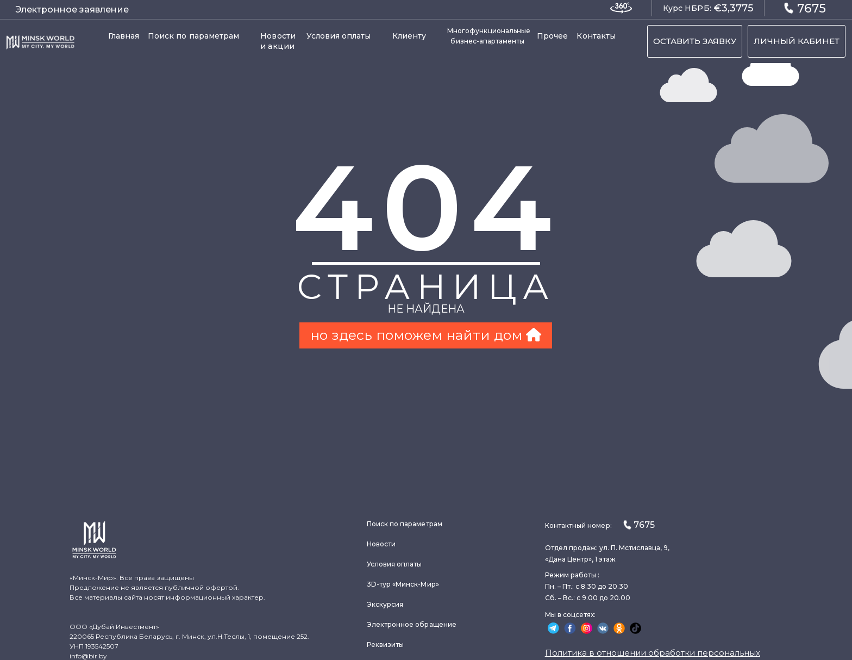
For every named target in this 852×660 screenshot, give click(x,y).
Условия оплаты (338, 36)
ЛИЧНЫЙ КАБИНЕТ (797, 41)
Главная (124, 36)
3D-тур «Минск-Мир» (403, 584)
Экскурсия (385, 604)
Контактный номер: (600, 525)
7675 (805, 8)
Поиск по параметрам (193, 36)
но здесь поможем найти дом (425, 335)
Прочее (552, 36)
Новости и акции (278, 41)
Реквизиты (385, 644)
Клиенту (409, 36)
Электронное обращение (411, 624)
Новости (381, 544)
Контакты (596, 36)
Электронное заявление (72, 9)
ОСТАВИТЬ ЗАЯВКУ (694, 41)
